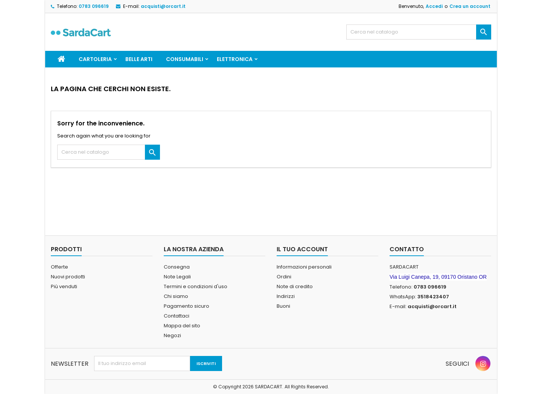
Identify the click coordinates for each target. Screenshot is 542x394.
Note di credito (295, 286)
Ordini (284, 276)
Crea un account (469, 6)
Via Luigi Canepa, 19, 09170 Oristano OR (438, 277)
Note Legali (177, 276)
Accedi (434, 6)
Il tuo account (302, 249)
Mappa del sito (182, 325)
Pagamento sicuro (186, 306)
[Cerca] (418, 32)
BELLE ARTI (138, 59)
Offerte (59, 266)
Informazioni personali (304, 266)
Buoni (283, 306)
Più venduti (64, 286)
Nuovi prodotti (68, 276)
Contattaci (176, 315)
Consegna (177, 266)
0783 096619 (94, 6)
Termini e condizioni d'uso (195, 286)
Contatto (407, 249)
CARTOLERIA (95, 59)
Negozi (172, 335)
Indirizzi (286, 296)
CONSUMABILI (184, 59)
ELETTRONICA (235, 59)
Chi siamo (176, 296)
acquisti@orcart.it (163, 6)
